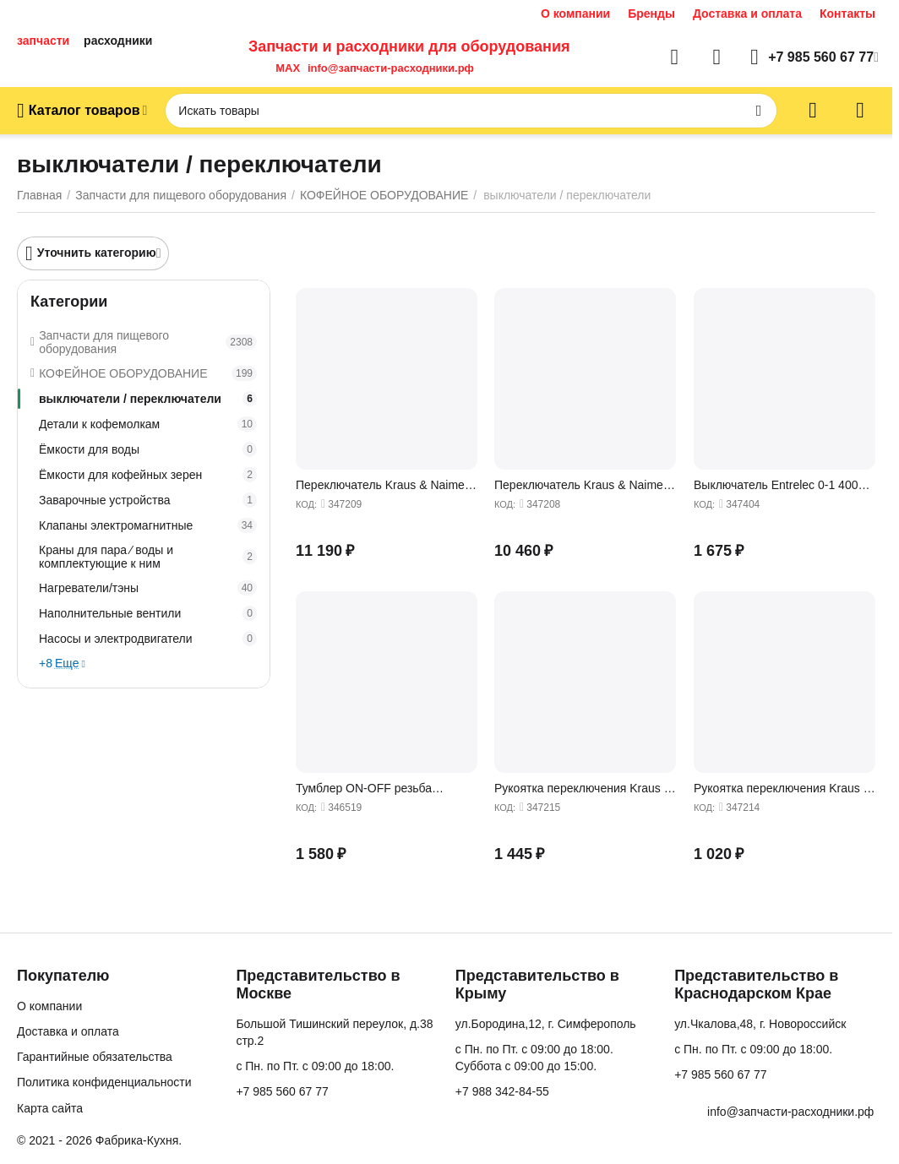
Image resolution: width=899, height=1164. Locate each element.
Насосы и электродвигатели (148, 638)
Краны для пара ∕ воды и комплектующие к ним (148, 556)
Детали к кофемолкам (148, 424)
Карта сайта (50, 1108)
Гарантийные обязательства (94, 1056)
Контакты (847, 13)
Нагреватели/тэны (148, 588)
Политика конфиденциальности (104, 1082)
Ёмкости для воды (148, 449)
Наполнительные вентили (148, 613)
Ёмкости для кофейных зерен (148, 474)
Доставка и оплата (747, 13)
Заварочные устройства (148, 500)
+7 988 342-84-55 (502, 1091)
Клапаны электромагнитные (148, 525)
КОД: (306, 504)
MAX (285, 68)
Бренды (651, 13)
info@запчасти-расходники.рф (391, 68)
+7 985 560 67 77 (282, 1091)
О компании (575, 13)
